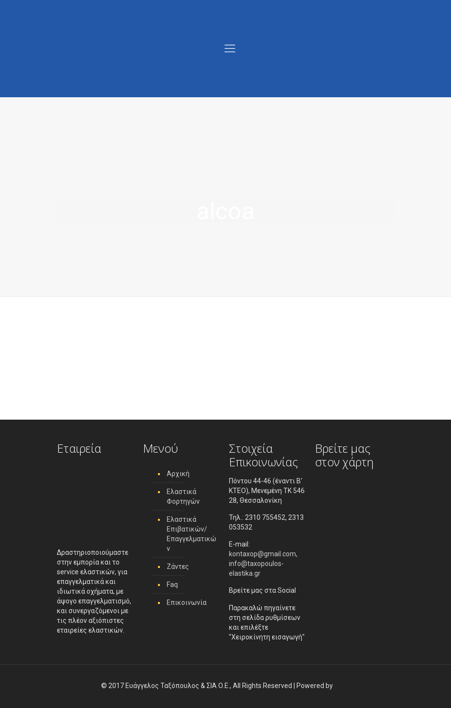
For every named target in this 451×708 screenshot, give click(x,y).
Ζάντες (178, 566)
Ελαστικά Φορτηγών (183, 496)
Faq (172, 584)
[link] (342, 686)
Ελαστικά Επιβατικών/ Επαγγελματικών (191, 533)
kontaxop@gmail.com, (263, 554)
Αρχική (178, 474)
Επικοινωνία (187, 602)
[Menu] (230, 48)
